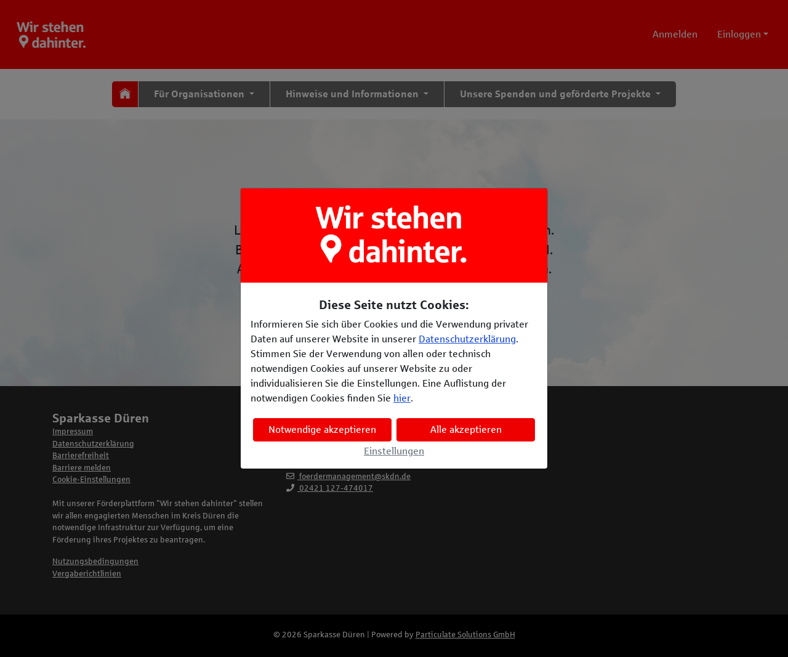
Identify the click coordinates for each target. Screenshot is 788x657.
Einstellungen (394, 451)
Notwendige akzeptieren (322, 429)
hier (402, 398)
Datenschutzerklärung (467, 339)
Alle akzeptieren (466, 429)
